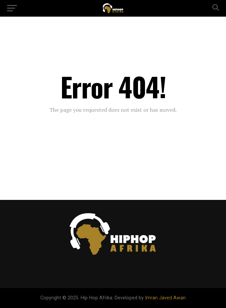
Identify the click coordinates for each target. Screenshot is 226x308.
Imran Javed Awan (165, 298)
